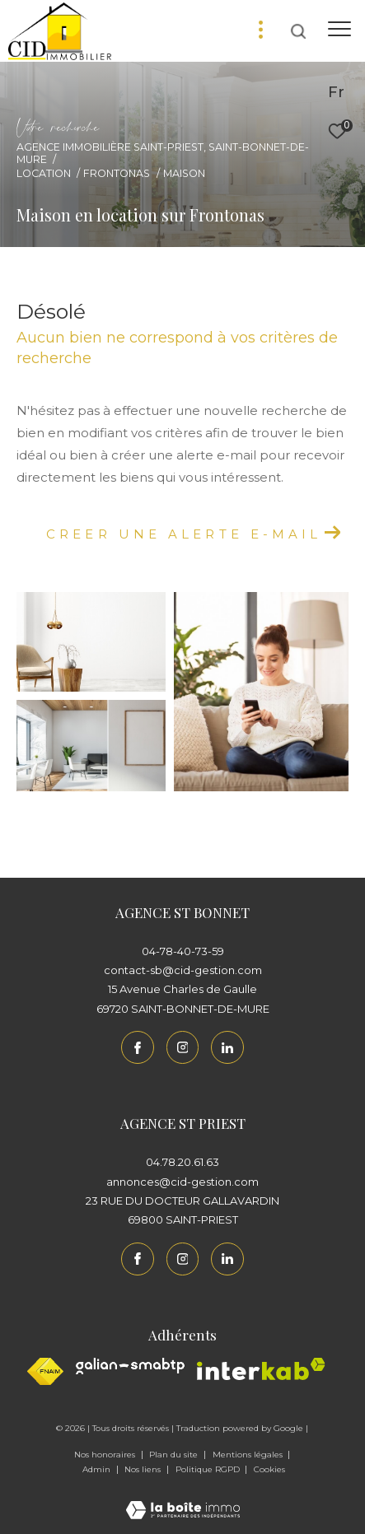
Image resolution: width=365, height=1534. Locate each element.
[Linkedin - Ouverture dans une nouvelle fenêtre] (227, 1047)
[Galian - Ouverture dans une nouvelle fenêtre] (130, 1366)
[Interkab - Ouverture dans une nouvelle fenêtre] (261, 1369)
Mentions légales (249, 1454)
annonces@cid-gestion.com (182, 1181)
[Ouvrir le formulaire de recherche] (298, 31)
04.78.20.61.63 (182, 1161)
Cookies (269, 1470)
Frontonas (116, 173)
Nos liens (143, 1469)
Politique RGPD (207, 1469)
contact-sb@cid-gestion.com (183, 970)
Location (43, 173)
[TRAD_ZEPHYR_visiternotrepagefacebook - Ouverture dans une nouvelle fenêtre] (137, 1047)
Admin (97, 1469)
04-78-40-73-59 (183, 951)
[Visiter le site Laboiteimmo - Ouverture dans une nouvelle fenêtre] (182, 1499)
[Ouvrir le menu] (339, 29)
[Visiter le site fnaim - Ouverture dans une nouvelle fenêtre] (45, 1371)
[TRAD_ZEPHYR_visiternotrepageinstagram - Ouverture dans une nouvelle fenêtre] (182, 1047)
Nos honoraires (106, 1454)
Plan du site (174, 1454)
